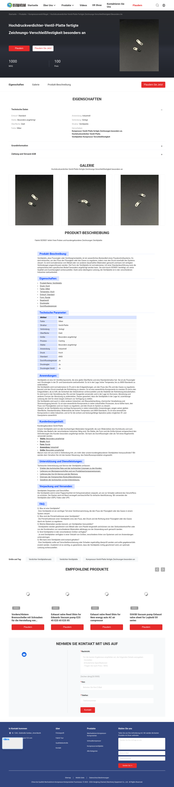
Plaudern (19, 48)
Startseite (13, 14)
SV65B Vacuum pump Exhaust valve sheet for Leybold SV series (146, 617)
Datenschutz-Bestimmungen (99, 778)
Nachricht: (86, 651)
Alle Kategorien (92, 751)
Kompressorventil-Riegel (38, 14)
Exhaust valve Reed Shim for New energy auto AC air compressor (105, 617)
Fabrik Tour (60, 738)
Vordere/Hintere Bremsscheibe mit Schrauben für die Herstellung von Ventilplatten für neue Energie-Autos (28, 620)
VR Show (97, 5)
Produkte (22, 14)
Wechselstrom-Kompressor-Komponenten (96, 734)
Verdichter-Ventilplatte (69, 559)
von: (83, 682)
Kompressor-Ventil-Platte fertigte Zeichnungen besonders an (110, 559)
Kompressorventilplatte (95, 746)
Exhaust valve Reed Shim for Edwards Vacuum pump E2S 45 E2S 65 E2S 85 (66, 617)
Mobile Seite (80, 778)
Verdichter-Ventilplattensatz (40, 559)
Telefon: (85, 695)
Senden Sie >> (127, 765)
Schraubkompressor (94, 741)
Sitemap (68, 778)
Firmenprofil (60, 733)
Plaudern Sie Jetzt (43, 48)
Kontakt (87, 710)
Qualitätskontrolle (62, 743)
